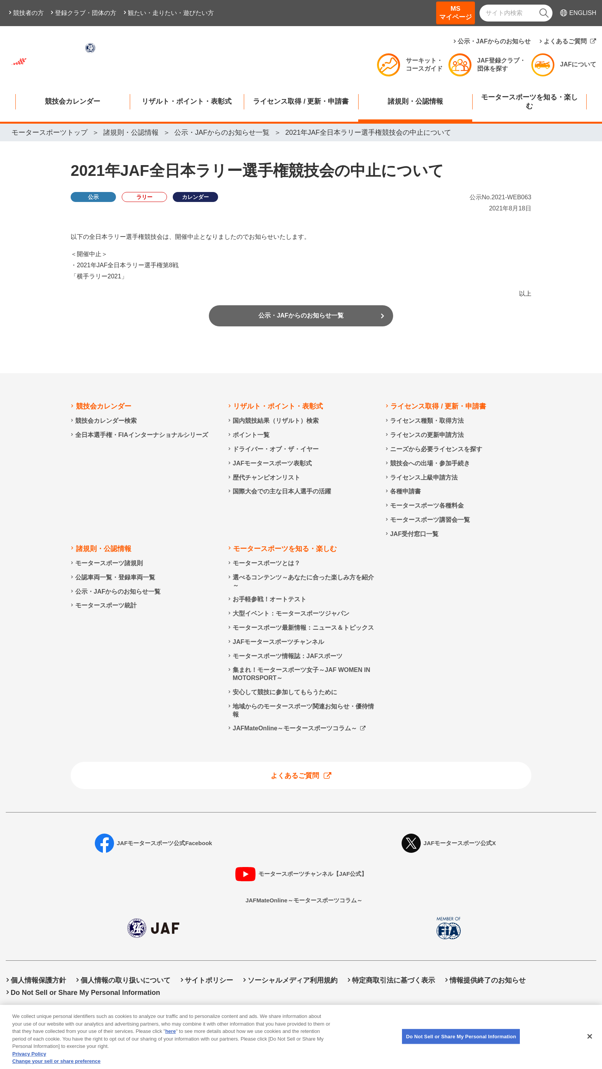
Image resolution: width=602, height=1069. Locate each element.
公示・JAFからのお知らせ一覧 (301, 318)
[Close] (589, 1041)
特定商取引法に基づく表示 (393, 981)
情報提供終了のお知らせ (488, 981)
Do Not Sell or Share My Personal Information (85, 992)
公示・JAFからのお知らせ (494, 41)
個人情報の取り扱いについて (125, 981)
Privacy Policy (29, 1059)
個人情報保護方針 (38, 981)
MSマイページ (455, 13)
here (170, 1037)
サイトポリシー (209, 981)
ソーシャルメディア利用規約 (292, 981)
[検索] (544, 13)
